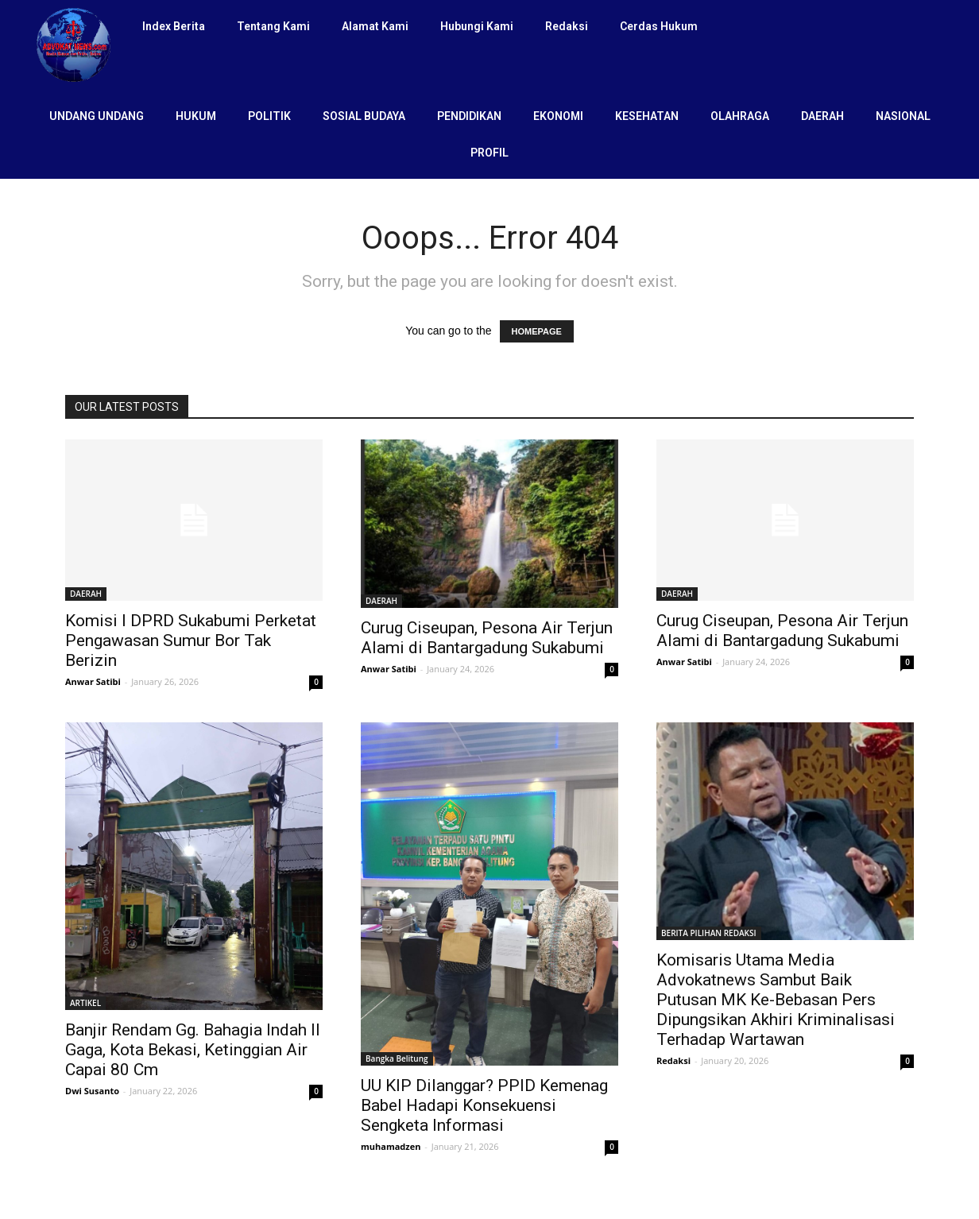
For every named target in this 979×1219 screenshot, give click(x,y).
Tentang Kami (273, 26)
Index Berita (173, 26)
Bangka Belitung (397, 1058)
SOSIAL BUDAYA (364, 116)
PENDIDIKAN (469, 116)
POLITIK (269, 116)
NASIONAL (903, 116)
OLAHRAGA (739, 116)
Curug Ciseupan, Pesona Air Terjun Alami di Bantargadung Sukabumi (487, 637)
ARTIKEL (85, 1002)
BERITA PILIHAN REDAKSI (708, 932)
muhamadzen (390, 1146)
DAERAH (822, 116)
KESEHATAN (647, 116)
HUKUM (196, 116)
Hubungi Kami (476, 26)
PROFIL (489, 152)
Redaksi (566, 26)
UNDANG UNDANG (96, 116)
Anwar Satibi (93, 681)
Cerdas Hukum (659, 26)
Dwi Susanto (92, 1091)
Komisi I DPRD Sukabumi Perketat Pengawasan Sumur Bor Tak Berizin (190, 640)
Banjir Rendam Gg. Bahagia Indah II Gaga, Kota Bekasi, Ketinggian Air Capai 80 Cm (192, 1049)
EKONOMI (558, 116)
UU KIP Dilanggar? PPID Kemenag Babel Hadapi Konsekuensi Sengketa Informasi (484, 1105)
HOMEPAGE (537, 331)
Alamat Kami (375, 26)
